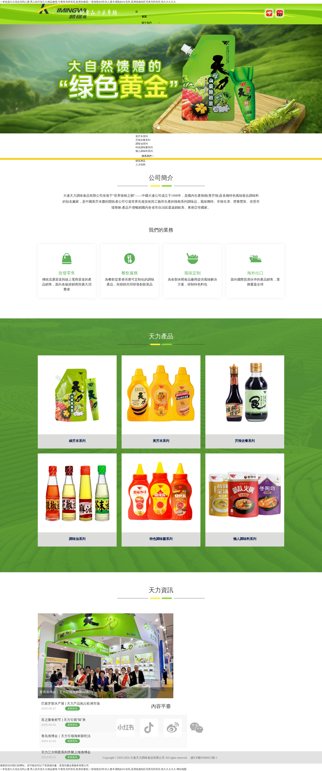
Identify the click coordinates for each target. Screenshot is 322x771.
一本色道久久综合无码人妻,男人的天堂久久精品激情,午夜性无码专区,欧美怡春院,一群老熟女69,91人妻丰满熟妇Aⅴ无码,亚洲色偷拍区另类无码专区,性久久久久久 (88, 1)
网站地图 (181, 769)
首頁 (144, 16)
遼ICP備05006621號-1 (203, 757)
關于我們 (147, 22)
